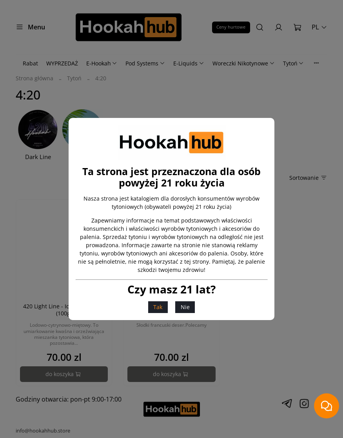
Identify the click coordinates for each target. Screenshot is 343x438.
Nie (185, 307)
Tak (157, 307)
